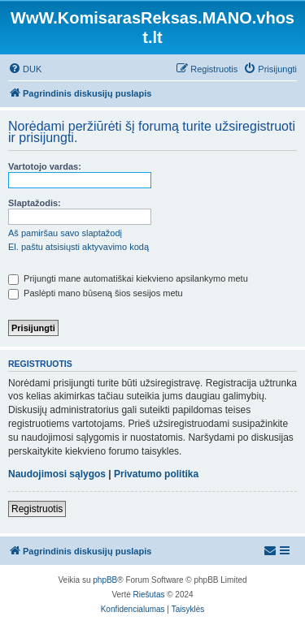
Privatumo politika (156, 474)
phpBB (105, 579)
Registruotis (37, 509)
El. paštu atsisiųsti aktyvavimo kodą (78, 247)
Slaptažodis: (34, 203)
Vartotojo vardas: (44, 166)
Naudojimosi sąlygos (57, 474)
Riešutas (149, 594)
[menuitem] (24, 69)
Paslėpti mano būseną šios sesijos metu (95, 293)
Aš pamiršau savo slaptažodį (65, 233)
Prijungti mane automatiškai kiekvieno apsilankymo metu (128, 278)
